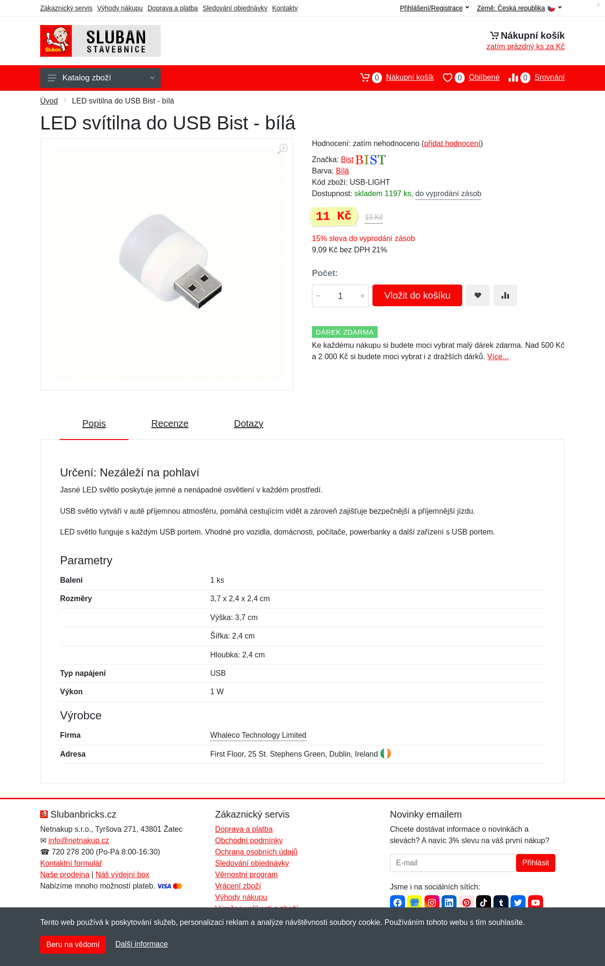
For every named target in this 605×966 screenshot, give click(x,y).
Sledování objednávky (235, 8)
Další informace (141, 944)
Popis (94, 423)
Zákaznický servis (66, 8)
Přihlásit (535, 863)
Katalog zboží (101, 77)
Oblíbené (467, 77)
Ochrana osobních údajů (256, 852)
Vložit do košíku (417, 295)
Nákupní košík (392, 77)
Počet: (325, 273)
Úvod (49, 101)
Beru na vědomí (73, 944)
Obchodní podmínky (249, 841)
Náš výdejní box (122, 875)
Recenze (170, 423)
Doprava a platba (172, 8)
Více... (498, 357)
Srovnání (532, 77)
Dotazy (248, 423)
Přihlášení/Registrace (434, 8)
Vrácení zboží (238, 886)
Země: (519, 8)
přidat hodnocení (452, 143)
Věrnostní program (246, 875)
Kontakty (285, 8)
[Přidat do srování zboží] (505, 295)
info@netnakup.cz (78, 841)
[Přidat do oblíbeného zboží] (478, 295)
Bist (347, 159)
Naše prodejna (64, 875)
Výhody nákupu (120, 8)
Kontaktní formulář (71, 863)
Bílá (342, 171)
